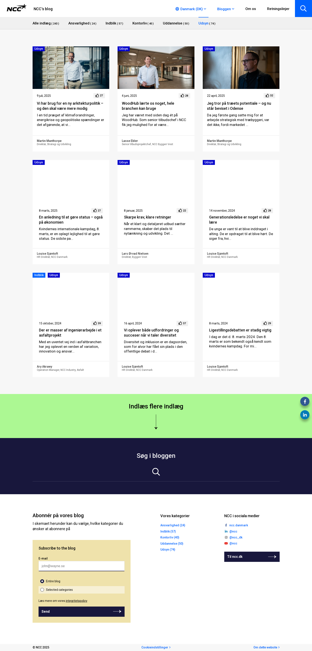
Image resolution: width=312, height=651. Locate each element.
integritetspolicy (76, 600)
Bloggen (224, 9)
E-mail (43, 558)
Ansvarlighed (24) (172, 525)
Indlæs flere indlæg (156, 406)
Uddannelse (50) (171, 543)
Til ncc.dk (235, 557)
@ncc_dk (235, 537)
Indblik (39, 275)
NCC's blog (43, 9)
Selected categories (59, 589)
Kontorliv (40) (169, 537)
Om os (250, 9)
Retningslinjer (278, 9)
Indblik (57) (168, 531)
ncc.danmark (238, 525)
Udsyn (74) (167, 549)
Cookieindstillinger (154, 647)
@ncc (233, 531)
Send (46, 612)
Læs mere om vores (63, 600)
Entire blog (53, 581)
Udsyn (38, 48)
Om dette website (265, 647)
